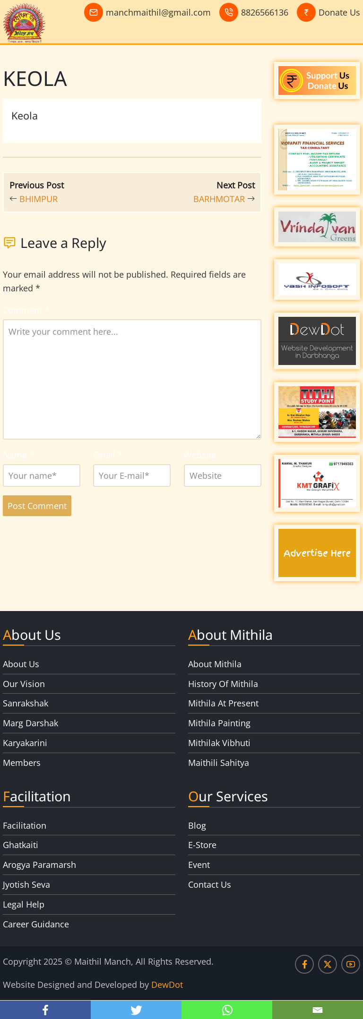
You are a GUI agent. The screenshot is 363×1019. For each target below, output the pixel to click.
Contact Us (209, 884)
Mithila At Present (223, 703)
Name (18, 454)
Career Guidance (36, 924)
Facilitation (24, 825)
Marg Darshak (30, 723)
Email (107, 454)
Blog (197, 825)
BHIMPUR (38, 198)
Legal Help (23, 904)
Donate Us (339, 12)
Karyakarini (25, 742)
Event (199, 864)
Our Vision (24, 683)
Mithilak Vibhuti (219, 742)
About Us (21, 664)
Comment (26, 310)
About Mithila (215, 664)
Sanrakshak (25, 703)
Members (22, 762)
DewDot (167, 984)
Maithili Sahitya (218, 762)
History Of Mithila (223, 683)
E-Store (202, 844)
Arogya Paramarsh (39, 864)
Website (200, 454)
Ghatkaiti (20, 844)
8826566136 (264, 12)
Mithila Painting (219, 723)
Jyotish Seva (26, 884)
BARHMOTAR (219, 198)
